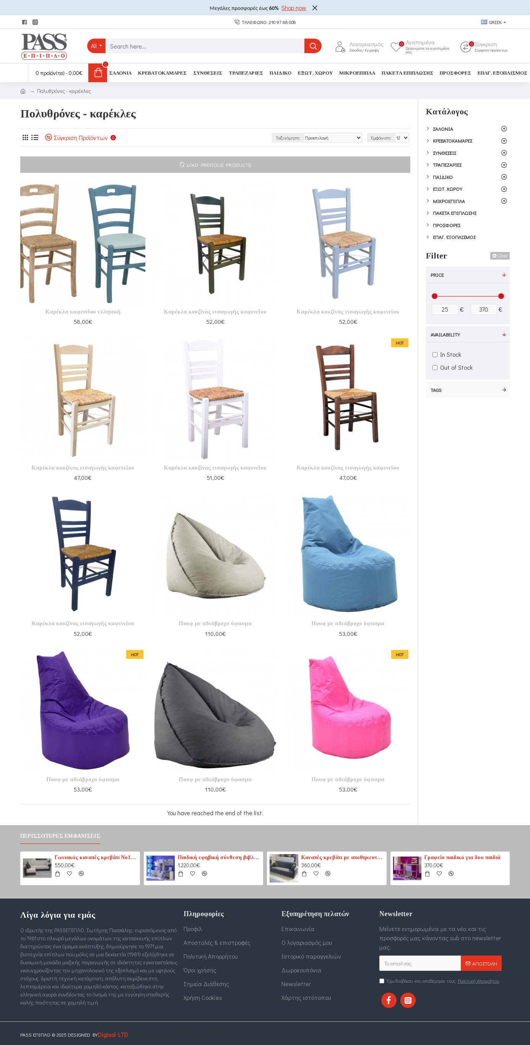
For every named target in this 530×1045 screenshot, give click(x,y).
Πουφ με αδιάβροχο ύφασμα (215, 623)
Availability (445, 334)
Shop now (293, 7)
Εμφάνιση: (381, 138)
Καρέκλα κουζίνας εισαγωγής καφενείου (215, 312)
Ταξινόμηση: (288, 138)
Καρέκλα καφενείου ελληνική (82, 312)
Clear (502, 255)
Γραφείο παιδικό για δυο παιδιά (462, 857)
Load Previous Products (219, 164)
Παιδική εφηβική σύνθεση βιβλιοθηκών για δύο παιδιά (219, 857)
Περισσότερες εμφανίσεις (60, 836)
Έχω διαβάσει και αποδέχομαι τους (440, 980)
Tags (436, 390)
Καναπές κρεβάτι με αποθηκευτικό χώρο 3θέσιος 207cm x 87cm (342, 857)
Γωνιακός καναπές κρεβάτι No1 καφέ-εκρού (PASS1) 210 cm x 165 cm (96, 857)
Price (437, 274)
